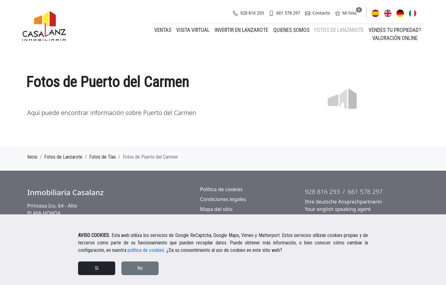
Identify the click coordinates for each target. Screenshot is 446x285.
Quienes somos (291, 30)
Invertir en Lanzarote (241, 30)
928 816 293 (248, 13)
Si (96, 268)
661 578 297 (284, 13)
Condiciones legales (223, 199)
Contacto (317, 13)
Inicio (32, 157)
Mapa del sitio (216, 209)
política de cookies (146, 250)
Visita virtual (193, 30)
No (140, 268)
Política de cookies (221, 189)
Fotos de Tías (102, 157)
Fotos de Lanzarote (339, 30)
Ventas (162, 30)
